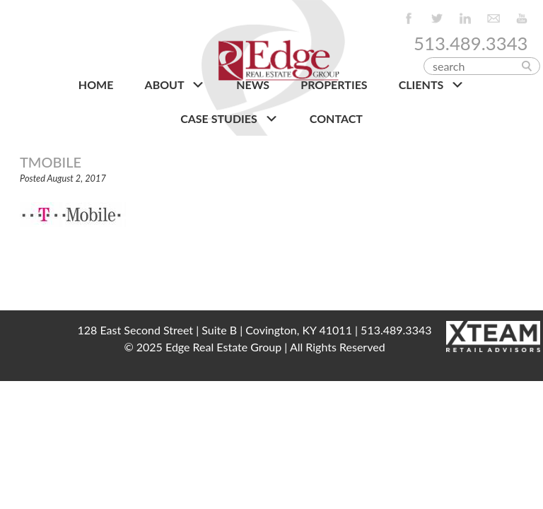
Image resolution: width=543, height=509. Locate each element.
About (175, 85)
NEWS (252, 84)
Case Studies (229, 119)
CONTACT (336, 118)
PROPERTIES (333, 84)
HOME (96, 84)
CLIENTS (432, 85)
